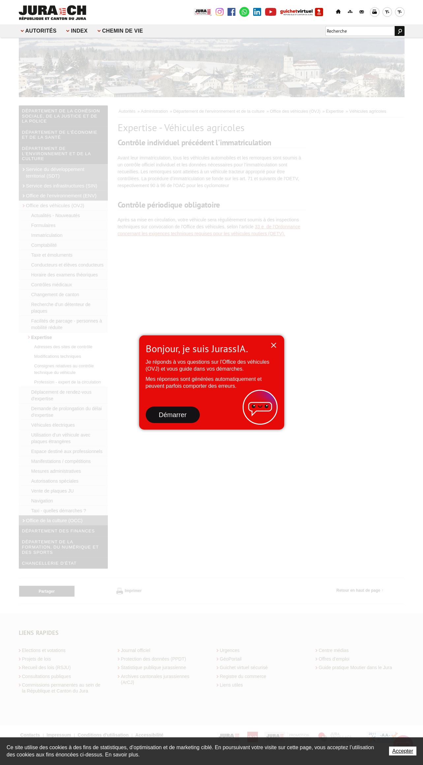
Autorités (41, 31)
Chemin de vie (122, 31)
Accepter (402, 751)
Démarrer (173, 414)
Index (79, 31)
